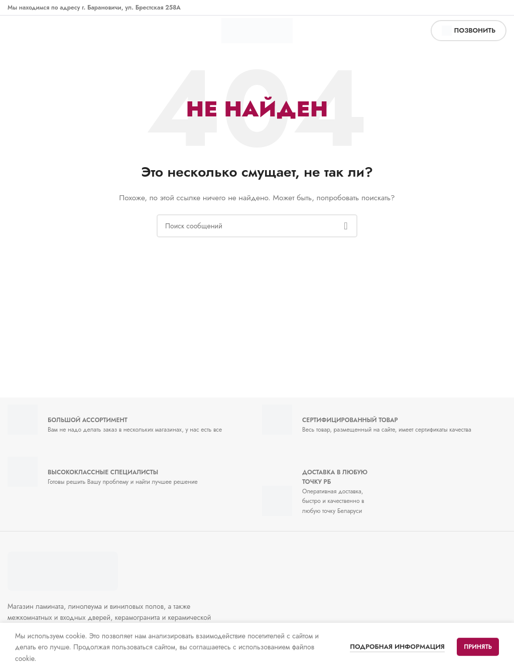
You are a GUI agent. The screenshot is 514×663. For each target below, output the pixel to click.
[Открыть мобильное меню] (18, 31)
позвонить (468, 31)
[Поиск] (257, 225)
